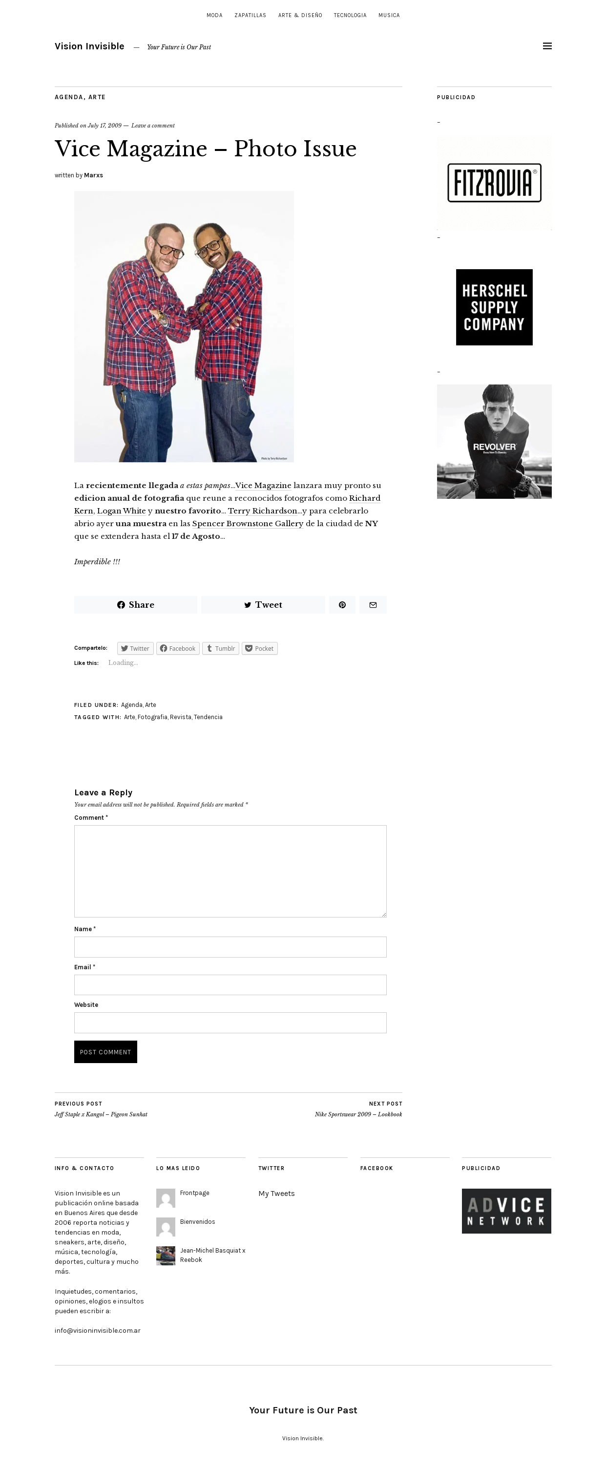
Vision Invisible (90, 46)
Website (86, 1004)
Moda (215, 15)
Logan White (121, 510)
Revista (180, 717)
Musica (389, 15)
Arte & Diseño (300, 15)
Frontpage (194, 1192)
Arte (97, 97)
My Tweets (276, 1193)
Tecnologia (350, 15)
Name (85, 929)
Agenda (69, 97)
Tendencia (208, 717)
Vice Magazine (263, 485)
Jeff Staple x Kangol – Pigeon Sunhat (101, 1109)
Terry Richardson (262, 510)
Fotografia (152, 717)
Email (84, 967)
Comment (91, 817)
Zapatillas (250, 15)
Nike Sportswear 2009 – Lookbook (358, 1109)
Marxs (93, 175)
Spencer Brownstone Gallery (248, 523)
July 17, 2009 (105, 125)
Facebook (377, 1168)
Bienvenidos (197, 1221)
